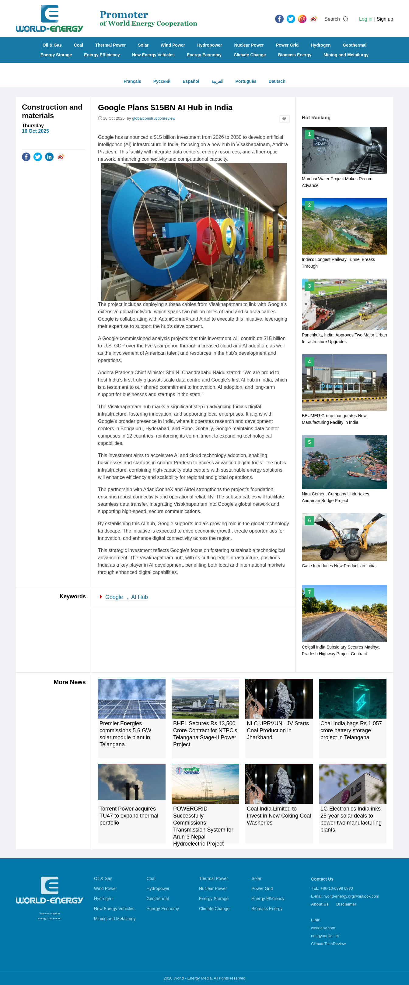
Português (245, 81)
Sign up (385, 19)
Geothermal (354, 45)
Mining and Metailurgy (346, 54)
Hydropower (209, 45)
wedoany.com (323, 928)
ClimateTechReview (328, 943)
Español (191, 81)
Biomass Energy (295, 54)
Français (132, 81)
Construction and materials (52, 111)
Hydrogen (320, 45)
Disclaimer (346, 904)
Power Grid (287, 45)
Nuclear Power (249, 45)
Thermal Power (110, 45)
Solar (143, 45)
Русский (162, 81)
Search (332, 19)
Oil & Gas (52, 45)
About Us (320, 904)
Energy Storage (56, 54)
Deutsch (277, 81)
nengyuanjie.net (325, 936)
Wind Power (173, 45)
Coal (78, 45)
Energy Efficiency (102, 54)
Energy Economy (204, 54)
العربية (217, 81)
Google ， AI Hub (126, 597)
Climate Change (250, 54)
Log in (365, 19)
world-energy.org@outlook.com (351, 896)
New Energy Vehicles (153, 54)
